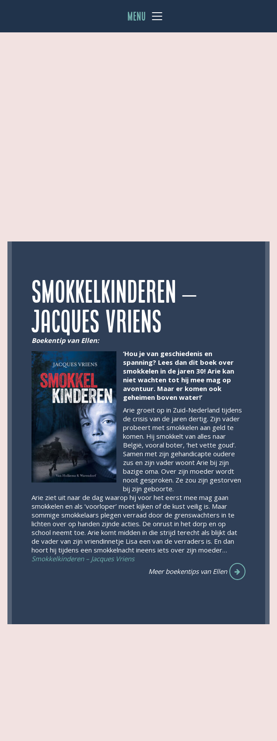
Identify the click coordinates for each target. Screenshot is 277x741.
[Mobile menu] (145, 16)
